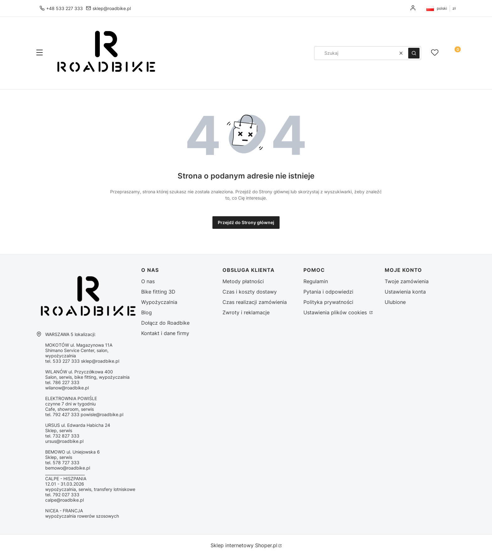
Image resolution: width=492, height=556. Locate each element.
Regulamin (315, 281)
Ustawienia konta (405, 292)
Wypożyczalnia (159, 302)
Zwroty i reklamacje (246, 312)
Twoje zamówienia (407, 281)
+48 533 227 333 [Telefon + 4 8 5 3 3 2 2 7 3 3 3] (64, 8)
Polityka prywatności (328, 302)
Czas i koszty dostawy (249, 292)
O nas (148, 281)
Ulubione (395, 302)
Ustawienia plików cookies (335, 312)
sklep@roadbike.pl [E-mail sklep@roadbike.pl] (112, 8)
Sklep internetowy (244, 545)
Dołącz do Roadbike (165, 323)
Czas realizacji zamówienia (254, 302)
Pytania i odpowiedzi (328, 292)
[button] (39, 53)
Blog (146, 312)
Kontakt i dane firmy (165, 333)
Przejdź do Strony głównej (246, 222)
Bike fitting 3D (158, 292)
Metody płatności (243, 281)
